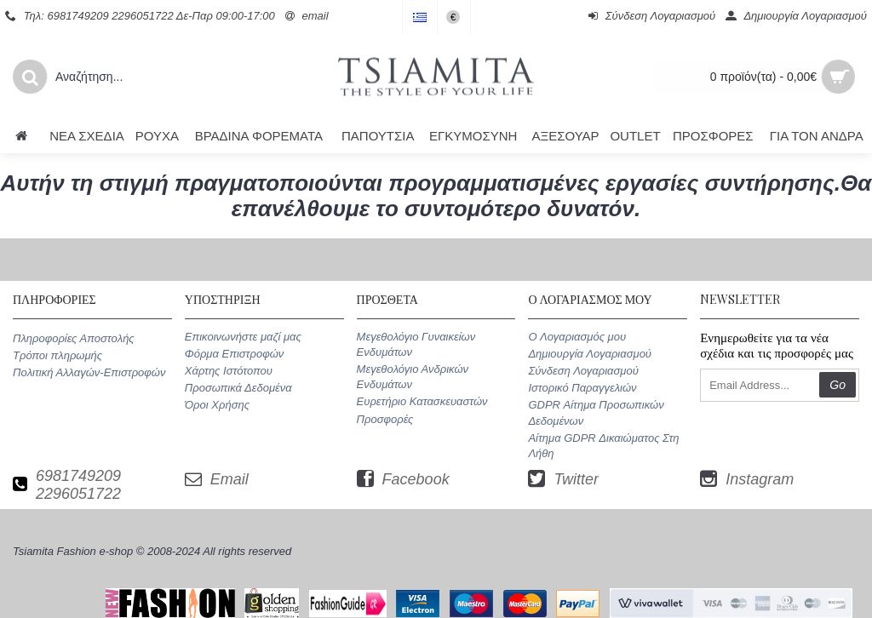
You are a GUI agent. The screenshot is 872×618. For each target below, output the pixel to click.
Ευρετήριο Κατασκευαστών (422, 401)
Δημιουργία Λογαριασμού (589, 353)
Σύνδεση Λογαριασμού (583, 370)
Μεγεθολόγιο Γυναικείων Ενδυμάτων (416, 344)
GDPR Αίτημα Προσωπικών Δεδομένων (595, 412)
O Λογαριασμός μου (577, 336)
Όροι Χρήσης (217, 404)
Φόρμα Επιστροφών (234, 353)
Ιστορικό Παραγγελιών (582, 387)
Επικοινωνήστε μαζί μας (243, 336)
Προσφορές (385, 419)
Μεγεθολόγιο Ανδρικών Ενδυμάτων (412, 377)
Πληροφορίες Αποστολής (74, 338)
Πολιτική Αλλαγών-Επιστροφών (89, 372)
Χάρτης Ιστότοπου (228, 370)
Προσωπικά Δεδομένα (238, 387)
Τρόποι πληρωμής (57, 355)
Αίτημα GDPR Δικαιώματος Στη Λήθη (603, 446)
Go (837, 385)
